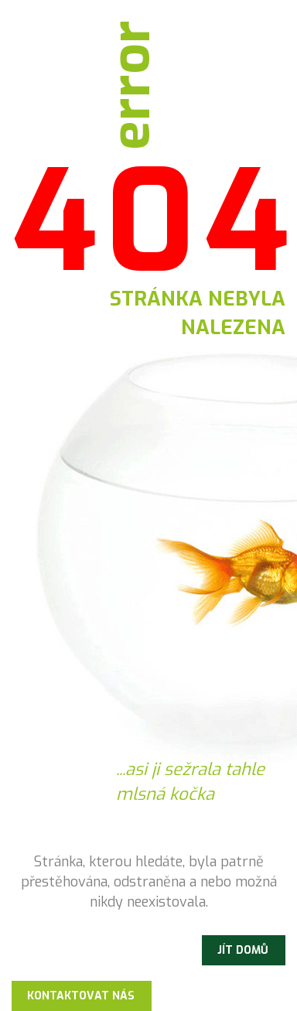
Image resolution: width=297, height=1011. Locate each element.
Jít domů (242, 950)
